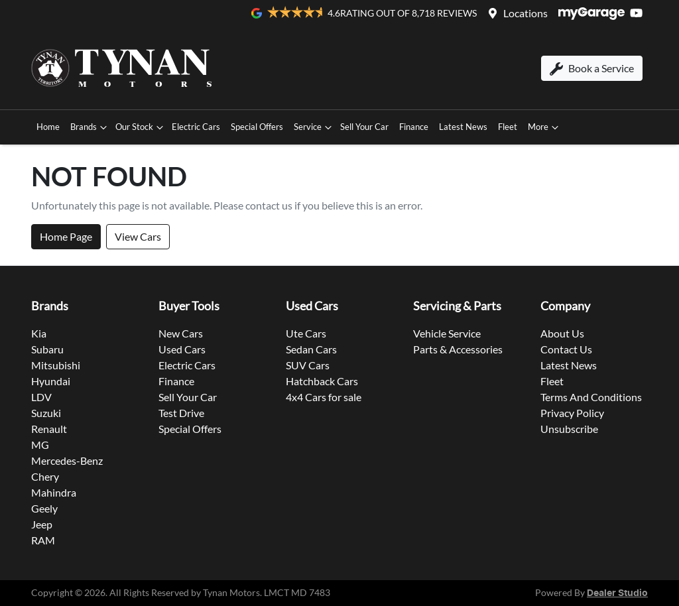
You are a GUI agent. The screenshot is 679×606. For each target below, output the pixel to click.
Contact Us (566, 349)
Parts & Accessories (458, 349)
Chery (45, 476)
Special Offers (257, 126)
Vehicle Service (447, 333)
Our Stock (140, 127)
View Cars (138, 236)
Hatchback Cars (322, 381)
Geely (44, 508)
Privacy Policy (572, 412)
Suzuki (46, 412)
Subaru (47, 349)
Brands (90, 127)
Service (314, 127)
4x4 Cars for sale (323, 397)
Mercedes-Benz (67, 460)
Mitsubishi (55, 365)
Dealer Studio (617, 593)
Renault (49, 428)
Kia (38, 333)
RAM (43, 540)
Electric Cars (196, 126)
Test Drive (181, 412)
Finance (413, 126)
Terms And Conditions (591, 397)
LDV (41, 397)
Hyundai (50, 381)
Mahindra (53, 492)
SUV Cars (308, 365)
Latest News (463, 126)
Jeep (41, 524)
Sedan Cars (311, 349)
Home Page (66, 236)
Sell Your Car (364, 126)
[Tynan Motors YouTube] (639, 13)
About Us (562, 333)
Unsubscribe (569, 428)
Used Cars (182, 349)
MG (40, 444)
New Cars (180, 333)
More (545, 127)
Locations (525, 13)
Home (48, 126)
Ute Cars (306, 333)
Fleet (507, 126)
